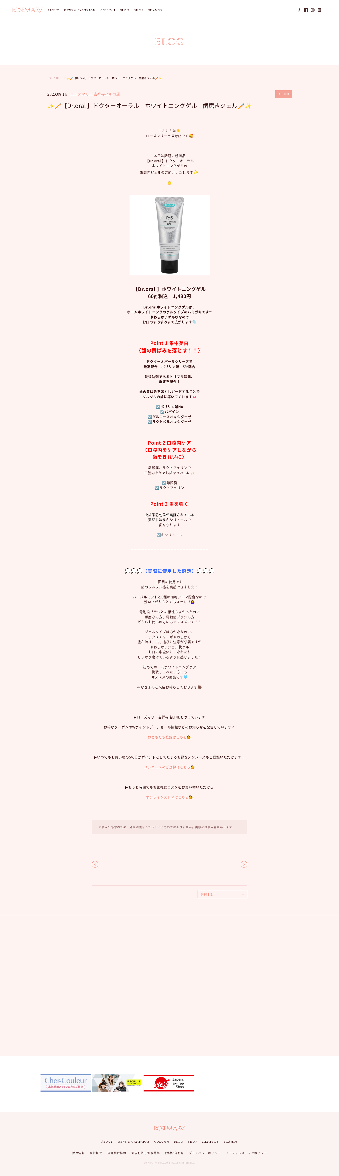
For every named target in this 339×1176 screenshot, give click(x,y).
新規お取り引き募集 (145, 1153)
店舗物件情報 (116, 1153)
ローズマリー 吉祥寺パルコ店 (95, 94)
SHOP (138, 10)
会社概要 (96, 1153)
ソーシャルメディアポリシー (246, 1153)
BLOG (124, 10)
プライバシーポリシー (205, 1153)
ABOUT (53, 10)
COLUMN (107, 10)
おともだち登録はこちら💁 (169, 737)
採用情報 (78, 1153)
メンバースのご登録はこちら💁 (169, 767)
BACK (95, 864)
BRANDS (155, 10)
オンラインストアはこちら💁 (169, 797)
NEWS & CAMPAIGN (79, 10)
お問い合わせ (174, 1153)
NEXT (244, 864)
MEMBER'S (210, 1142)
